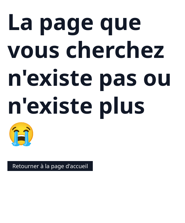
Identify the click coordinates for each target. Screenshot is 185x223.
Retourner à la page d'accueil (50, 166)
